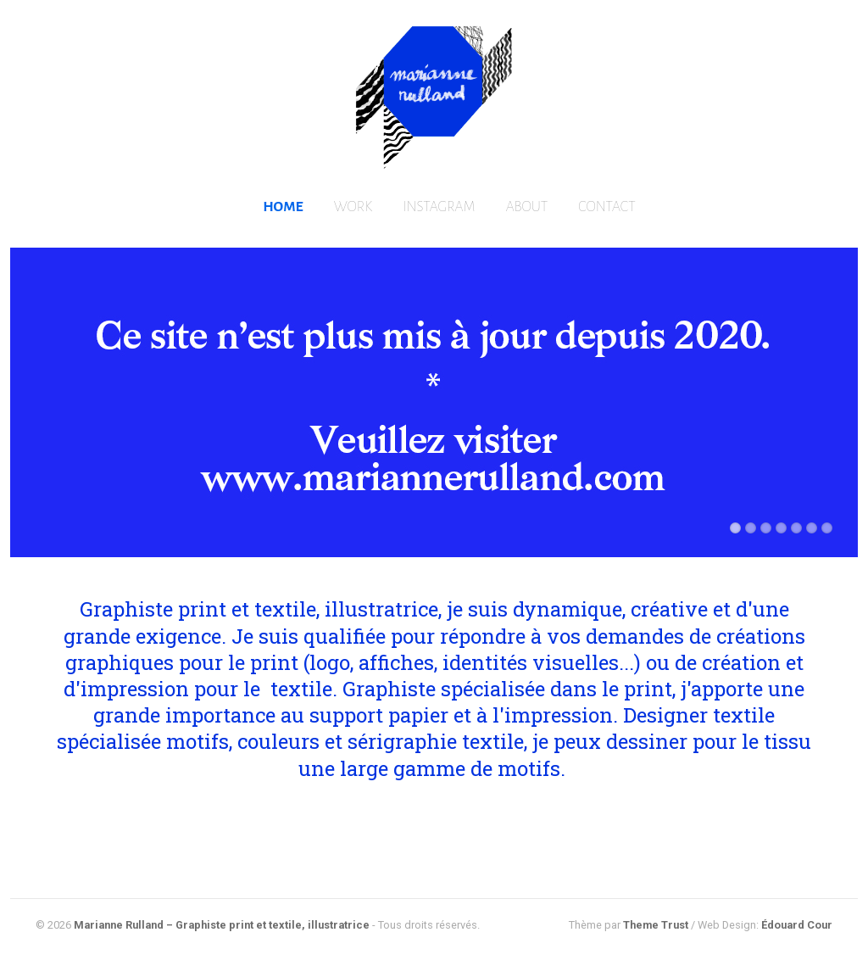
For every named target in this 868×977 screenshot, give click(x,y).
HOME (283, 207)
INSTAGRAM (439, 207)
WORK (353, 207)
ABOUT (527, 207)
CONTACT (606, 207)
